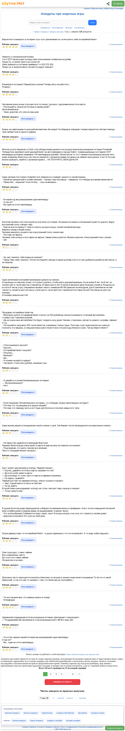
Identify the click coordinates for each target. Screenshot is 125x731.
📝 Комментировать (115, 44)
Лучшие (68, 28)
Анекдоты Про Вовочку (65, 713)
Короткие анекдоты (12, 713)
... (67, 674)
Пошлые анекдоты (31, 713)
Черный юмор (47, 713)
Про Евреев (82, 713)
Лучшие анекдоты (19, 720)
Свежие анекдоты (115, 728)
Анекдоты (45, 28)
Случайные (79, 28)
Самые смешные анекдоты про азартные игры (82, 654)
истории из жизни (97, 713)
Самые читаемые (36, 720)
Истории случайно (73, 720)
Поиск (92, 23)
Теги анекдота (28, 46)
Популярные (57, 28)
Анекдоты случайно (54, 720)
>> (79, 674)
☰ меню (118, 3)
